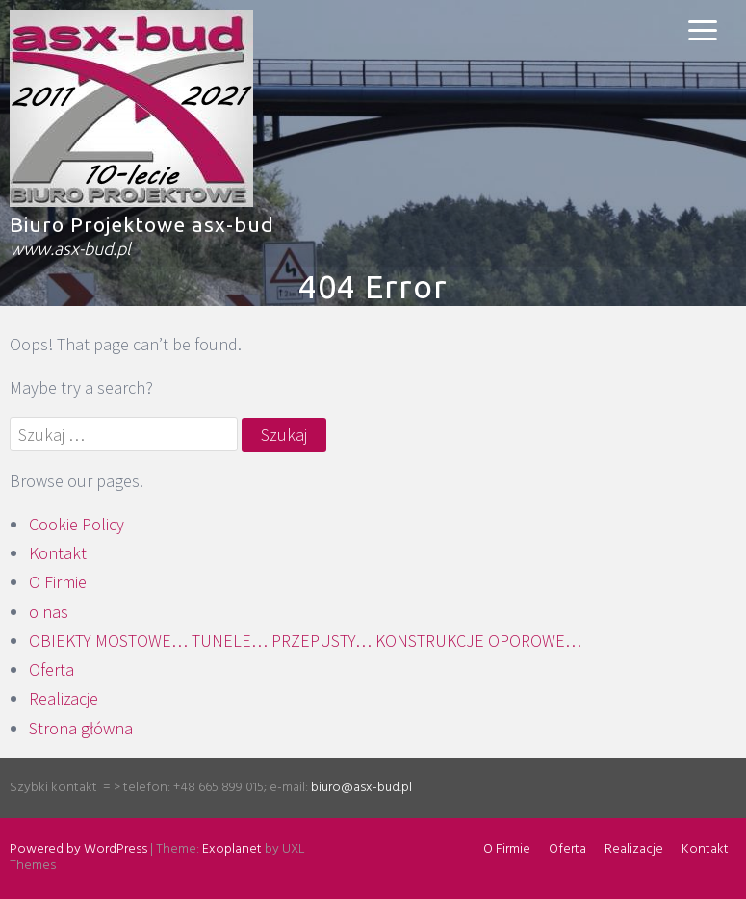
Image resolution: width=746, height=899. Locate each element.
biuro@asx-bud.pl (361, 788)
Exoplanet (232, 849)
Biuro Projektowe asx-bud (142, 224)
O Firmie (58, 582)
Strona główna (81, 728)
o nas (48, 612)
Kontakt (58, 553)
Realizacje (63, 698)
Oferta (51, 669)
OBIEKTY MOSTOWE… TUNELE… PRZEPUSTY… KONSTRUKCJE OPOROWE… (305, 640)
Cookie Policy (76, 524)
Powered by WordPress (78, 849)
